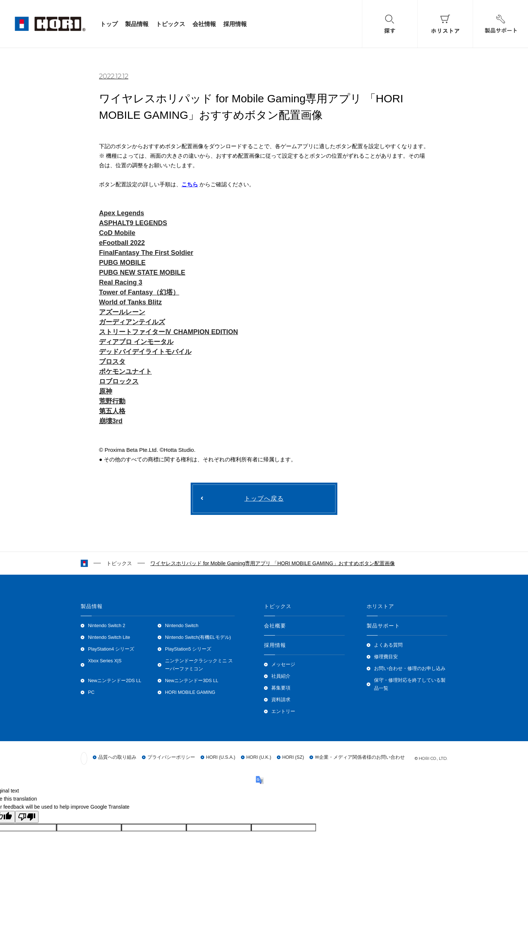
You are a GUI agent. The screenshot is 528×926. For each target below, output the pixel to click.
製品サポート (383, 626)
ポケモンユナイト (125, 371)
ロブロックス (119, 381)
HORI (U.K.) (258, 757)
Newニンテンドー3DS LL (191, 680)
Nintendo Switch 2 (106, 625)
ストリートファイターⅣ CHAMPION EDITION (168, 332)
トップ (109, 24)
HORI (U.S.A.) (220, 757)
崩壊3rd (110, 421)
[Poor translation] (26, 817)
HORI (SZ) (293, 757)
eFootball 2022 (122, 242)
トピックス (170, 24)
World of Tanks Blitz (130, 302)
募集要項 (280, 688)
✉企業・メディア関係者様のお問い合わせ (360, 757)
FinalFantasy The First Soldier (146, 252)
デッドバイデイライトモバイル (145, 351)
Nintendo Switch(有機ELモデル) (198, 637)
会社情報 (204, 24)
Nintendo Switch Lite (109, 637)
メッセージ (283, 664)
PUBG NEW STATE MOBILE (142, 272)
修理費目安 (386, 656)
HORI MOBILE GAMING (190, 692)
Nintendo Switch (181, 625)
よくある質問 (388, 645)
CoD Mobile (117, 233)
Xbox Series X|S (104, 660)
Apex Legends (121, 213)
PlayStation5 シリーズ (188, 649)
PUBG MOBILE (122, 262)
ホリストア (381, 606)
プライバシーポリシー (171, 757)
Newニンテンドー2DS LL (114, 680)
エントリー (283, 711)
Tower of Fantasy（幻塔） (139, 292)
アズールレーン (122, 312)
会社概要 (275, 626)
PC (91, 692)
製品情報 (136, 24)
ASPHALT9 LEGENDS (133, 223)
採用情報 (235, 24)
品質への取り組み (117, 757)
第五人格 (112, 411)
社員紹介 (280, 676)
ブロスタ (112, 361)
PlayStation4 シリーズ (111, 649)
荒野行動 (112, 401)
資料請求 (280, 699)
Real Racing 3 (120, 282)
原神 (105, 391)
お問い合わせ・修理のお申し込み (409, 668)
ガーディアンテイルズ (132, 322)
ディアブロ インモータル (136, 341)
